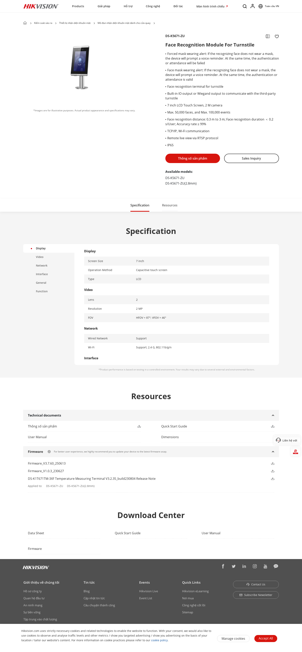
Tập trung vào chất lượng (40, 619)
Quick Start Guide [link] (128, 533)
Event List (145, 598)
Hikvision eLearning (195, 591)
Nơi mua (188, 598)
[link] (78, 426)
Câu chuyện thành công (99, 605)
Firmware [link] (35, 549)
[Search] (245, 6)
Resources (169, 205)
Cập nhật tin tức (94, 598)
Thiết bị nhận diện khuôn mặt (75, 23)
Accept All (266, 638)
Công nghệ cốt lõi (193, 605)
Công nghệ (153, 6)
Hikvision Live (148, 591)
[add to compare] (267, 36)
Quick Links (191, 582)
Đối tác (178, 6)
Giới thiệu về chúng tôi (41, 582)
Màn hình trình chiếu (210, 6)
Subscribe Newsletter (255, 595)
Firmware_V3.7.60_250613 (47, 463)
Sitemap (187, 612)
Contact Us (255, 584)
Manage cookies (233, 638)
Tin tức (89, 582)
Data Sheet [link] (36, 533)
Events (144, 582)
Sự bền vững (31, 612)
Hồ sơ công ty (32, 591)
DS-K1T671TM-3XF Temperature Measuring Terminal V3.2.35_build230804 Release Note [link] (92, 478)
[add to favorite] (275, 36)
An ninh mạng (32, 605)
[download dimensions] (218, 437)
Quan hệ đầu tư (34, 598)
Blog (87, 591)
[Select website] (268, 6)
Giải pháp (104, 6)
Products (78, 6)
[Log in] (252, 6)
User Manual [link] (211, 533)
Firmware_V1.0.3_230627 (46, 471)
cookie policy (159, 640)
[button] (56, 23)
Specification (139, 205)
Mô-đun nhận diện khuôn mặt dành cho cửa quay (124, 23)
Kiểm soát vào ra (43, 23)
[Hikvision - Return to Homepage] (41, 6)
